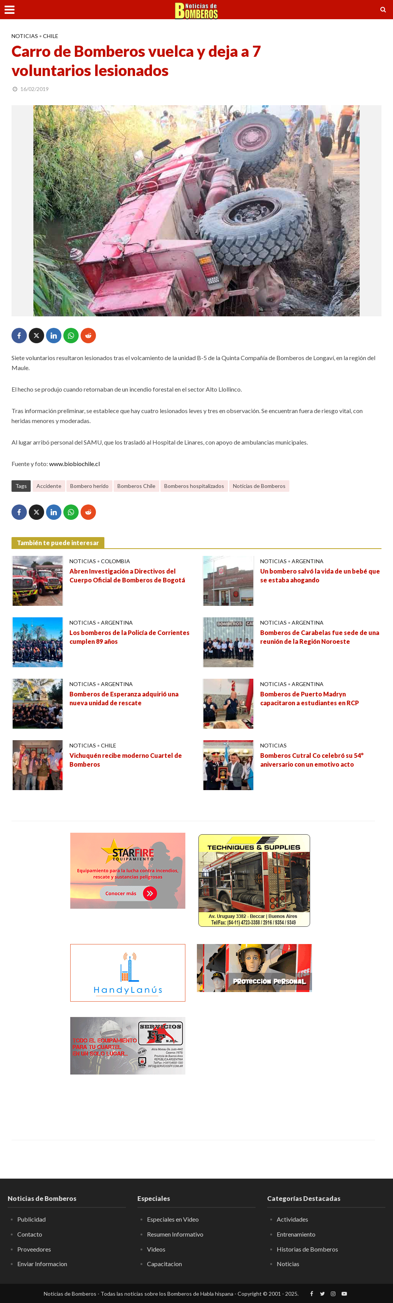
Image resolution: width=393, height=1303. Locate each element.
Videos (156, 1249)
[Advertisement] (254, 1065)
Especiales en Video (173, 1219)
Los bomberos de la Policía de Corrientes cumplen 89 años (129, 637)
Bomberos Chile (136, 486)
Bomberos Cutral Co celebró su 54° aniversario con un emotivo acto (311, 760)
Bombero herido (89, 486)
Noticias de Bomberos (259, 486)
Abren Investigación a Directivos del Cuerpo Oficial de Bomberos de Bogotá (127, 575)
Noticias (25, 36)
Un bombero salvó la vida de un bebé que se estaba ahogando (320, 575)
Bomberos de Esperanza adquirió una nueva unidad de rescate (123, 698)
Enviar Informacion (42, 1263)
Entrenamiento (296, 1234)
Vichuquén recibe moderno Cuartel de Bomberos (125, 760)
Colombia (115, 561)
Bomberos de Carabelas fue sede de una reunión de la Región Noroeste (319, 637)
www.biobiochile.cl (74, 463)
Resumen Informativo (175, 1234)
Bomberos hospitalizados (194, 486)
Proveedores (34, 1249)
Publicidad (31, 1219)
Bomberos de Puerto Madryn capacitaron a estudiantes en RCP (309, 698)
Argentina (308, 561)
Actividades (292, 1219)
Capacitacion (164, 1263)
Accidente (48, 486)
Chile (50, 36)
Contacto (29, 1234)
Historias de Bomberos (307, 1249)
